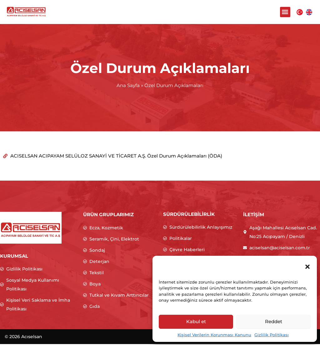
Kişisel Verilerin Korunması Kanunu (214, 334)
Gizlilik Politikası (271, 334)
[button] (307, 267)
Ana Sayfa (128, 86)
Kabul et (196, 321)
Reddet (273, 321)
